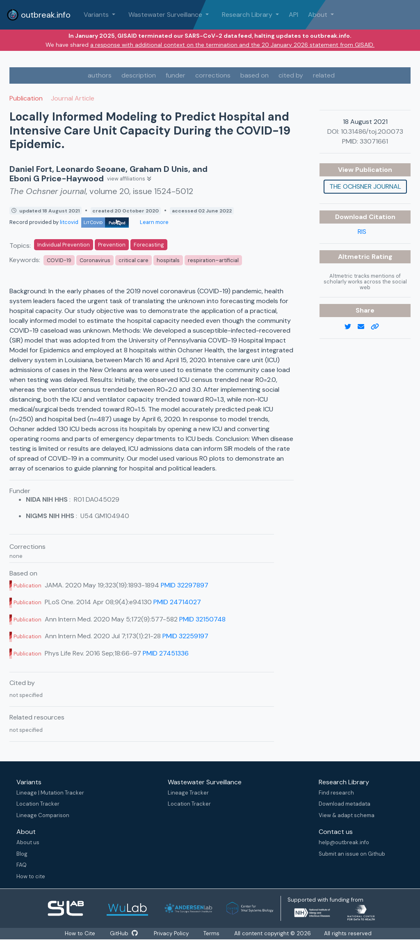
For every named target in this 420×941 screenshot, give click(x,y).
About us (27, 842)
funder (175, 75)
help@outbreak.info (344, 842)
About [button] (318, 14)
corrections (213, 75)
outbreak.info (39, 15)
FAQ (21, 864)
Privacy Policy (172, 933)
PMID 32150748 (202, 619)
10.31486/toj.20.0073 (372, 131)
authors (100, 75)
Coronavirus (95, 260)
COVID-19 (59, 260)
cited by (290, 75)
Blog (21, 853)
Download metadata (344, 803)
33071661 (374, 141)
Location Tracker (37, 803)
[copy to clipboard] (378, 327)
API (293, 14)
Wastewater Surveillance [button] (166, 14)
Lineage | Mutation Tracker (50, 792)
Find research (336, 792)
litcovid (94, 222)
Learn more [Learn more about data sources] (154, 222)
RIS (362, 231)
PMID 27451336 (166, 653)
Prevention (112, 244)
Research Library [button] (248, 14)
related (324, 75)
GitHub (124, 933)
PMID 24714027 (177, 602)
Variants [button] (97, 14)
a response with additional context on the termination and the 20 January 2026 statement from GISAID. (232, 44)
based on (254, 75)
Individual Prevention (63, 244)
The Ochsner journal (365, 186)
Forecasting (149, 244)
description (138, 75)
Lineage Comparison (42, 815)
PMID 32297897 (184, 585)
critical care (133, 260)
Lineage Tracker (188, 792)
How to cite (30, 876)
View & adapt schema (346, 815)
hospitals (168, 260)
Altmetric (355, 256)
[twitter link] (351, 327)
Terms (213, 933)
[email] (364, 327)
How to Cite (79, 933)
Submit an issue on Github (352, 853)
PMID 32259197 (185, 636)
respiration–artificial (213, 260)
